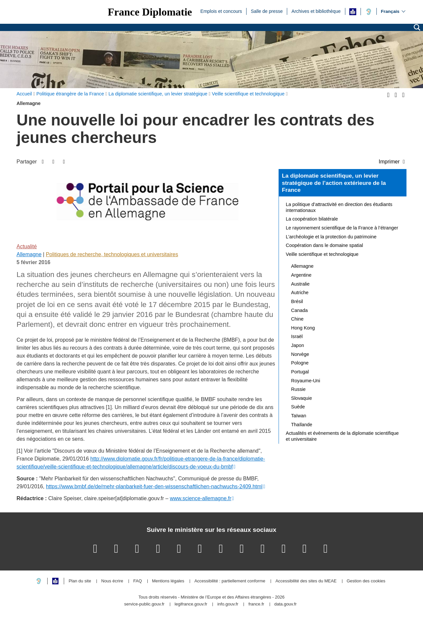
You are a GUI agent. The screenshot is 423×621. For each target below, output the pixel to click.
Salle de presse (267, 11)
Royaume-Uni (305, 380)
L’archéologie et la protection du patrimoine (331, 236)
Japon (297, 345)
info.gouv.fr (227, 604)
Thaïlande (301, 424)
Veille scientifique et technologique (322, 254)
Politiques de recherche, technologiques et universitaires (112, 254)
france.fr (256, 604)
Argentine (301, 275)
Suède (298, 406)
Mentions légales (168, 581)
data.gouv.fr (285, 604)
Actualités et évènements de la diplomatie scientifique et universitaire (342, 436)
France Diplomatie (150, 12)
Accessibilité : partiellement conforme (229, 581)
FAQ (137, 581)
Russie (298, 389)
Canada (299, 310)
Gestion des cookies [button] (366, 581)
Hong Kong (303, 327)
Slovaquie (301, 398)
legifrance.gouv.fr (190, 604)
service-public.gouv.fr (144, 604)
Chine (297, 319)
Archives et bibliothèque (316, 11)
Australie (300, 284)
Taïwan (298, 415)
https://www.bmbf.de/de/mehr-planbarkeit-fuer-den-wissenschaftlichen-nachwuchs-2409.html (154, 486)
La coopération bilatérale (312, 219)
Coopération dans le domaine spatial (324, 245)
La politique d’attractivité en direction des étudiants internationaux (339, 207)
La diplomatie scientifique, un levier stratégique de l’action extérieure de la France (334, 182)
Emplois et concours (221, 11)
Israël (297, 336)
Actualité (27, 246)
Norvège (300, 354)
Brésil (297, 301)
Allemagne (29, 254)
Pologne (300, 362)
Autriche (300, 292)
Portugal (300, 371)
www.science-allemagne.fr (200, 498)
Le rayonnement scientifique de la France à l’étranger (342, 227)
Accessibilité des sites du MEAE (305, 581)
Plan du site (80, 581)
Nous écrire (112, 581)
